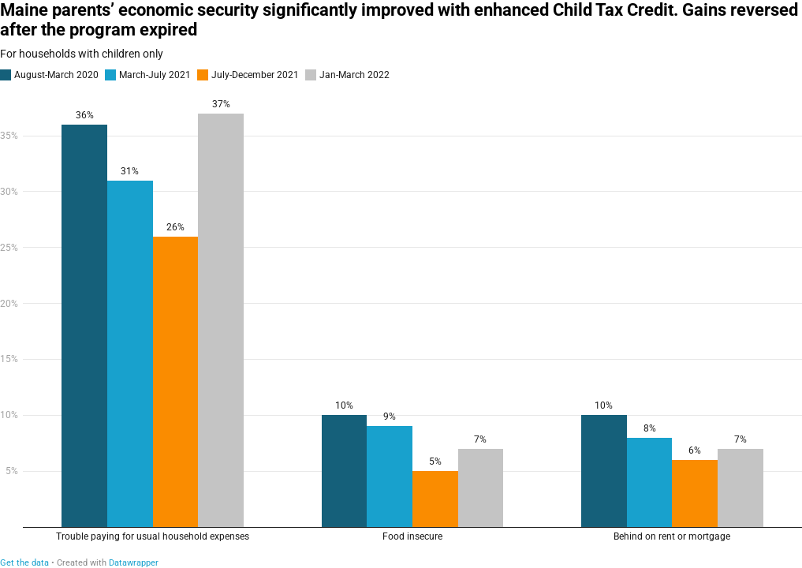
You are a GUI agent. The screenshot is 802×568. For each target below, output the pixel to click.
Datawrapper (134, 563)
